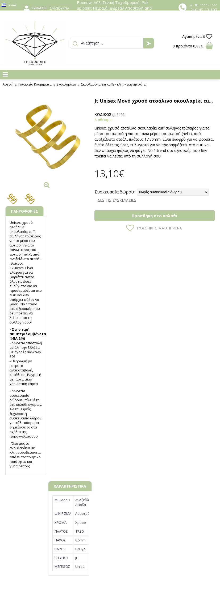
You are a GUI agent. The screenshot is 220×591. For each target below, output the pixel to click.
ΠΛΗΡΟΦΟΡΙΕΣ (24, 211)
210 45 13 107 (203, 10)
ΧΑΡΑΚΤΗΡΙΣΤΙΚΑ (70, 486)
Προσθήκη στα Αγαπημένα (158, 228)
